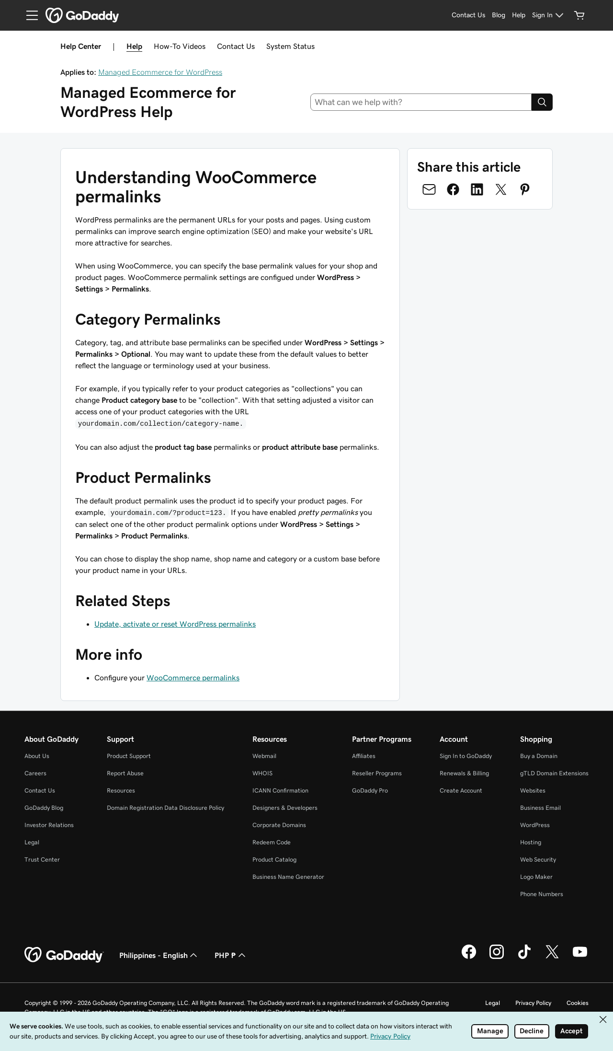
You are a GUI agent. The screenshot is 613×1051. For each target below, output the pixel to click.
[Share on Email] (429, 189)
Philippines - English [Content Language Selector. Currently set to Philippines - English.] (159, 955)
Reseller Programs (377, 773)
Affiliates (363, 756)
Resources (121, 790)
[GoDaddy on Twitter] (552, 957)
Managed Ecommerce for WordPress (160, 72)
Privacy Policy (533, 1003)
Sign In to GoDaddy (466, 756)
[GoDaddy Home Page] (64, 955)
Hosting (530, 842)
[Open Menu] (28, 15)
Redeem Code (271, 842)
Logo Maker (536, 877)
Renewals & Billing (464, 773)
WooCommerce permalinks (193, 677)
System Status (290, 46)
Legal (31, 842)
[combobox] (421, 102)
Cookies (578, 1003)
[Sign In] (549, 15)
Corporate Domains (279, 825)
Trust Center (42, 859)
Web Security (538, 859)
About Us (36, 756)
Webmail (264, 756)
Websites (532, 790)
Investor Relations (49, 825)
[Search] (542, 102)
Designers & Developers (285, 808)
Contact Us (236, 46)
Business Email (540, 808)
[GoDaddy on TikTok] (524, 957)
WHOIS (262, 773)
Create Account (461, 790)
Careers (35, 773)
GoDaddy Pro (370, 790)
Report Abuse (125, 773)
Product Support (129, 756)
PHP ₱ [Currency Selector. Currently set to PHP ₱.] (231, 955)
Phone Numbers (541, 894)
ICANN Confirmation (280, 790)
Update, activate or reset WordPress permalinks (175, 624)
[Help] (519, 15)
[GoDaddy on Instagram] (496, 957)
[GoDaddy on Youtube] (580, 957)
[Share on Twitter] (501, 189)
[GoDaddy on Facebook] (468, 957)
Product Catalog (274, 859)
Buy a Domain (538, 756)
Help (134, 46)
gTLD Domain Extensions (554, 773)
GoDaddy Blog (43, 808)
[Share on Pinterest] (525, 189)
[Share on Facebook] (453, 189)
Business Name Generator (288, 877)
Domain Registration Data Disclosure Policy (165, 808)
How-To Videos (179, 46)
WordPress (535, 825)
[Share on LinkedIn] (477, 189)
